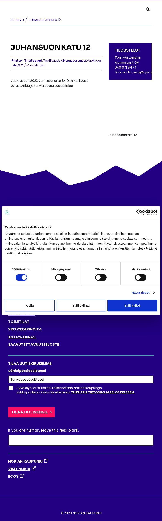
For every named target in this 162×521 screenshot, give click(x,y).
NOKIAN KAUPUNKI (25, 461)
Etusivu (17, 19)
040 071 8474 (125, 67)
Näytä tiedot (141, 292)
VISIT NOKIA (19, 468)
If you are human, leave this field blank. (43, 430)
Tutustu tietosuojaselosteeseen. (103, 392)
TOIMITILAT (18, 321)
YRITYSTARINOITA (25, 329)
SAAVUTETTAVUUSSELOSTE (33, 344)
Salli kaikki (132, 305)
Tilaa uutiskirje (29, 412)
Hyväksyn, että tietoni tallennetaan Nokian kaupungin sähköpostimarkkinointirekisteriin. (71, 390)
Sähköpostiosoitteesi (27, 370)
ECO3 (13, 476)
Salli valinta (81, 305)
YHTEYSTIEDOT (22, 336)
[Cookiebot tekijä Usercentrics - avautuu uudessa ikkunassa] (139, 212)
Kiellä (30, 305)
